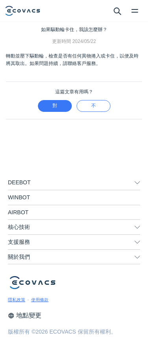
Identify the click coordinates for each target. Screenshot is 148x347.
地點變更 (24, 315)
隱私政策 (16, 299)
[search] (117, 10)
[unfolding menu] (137, 182)
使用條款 (40, 299)
